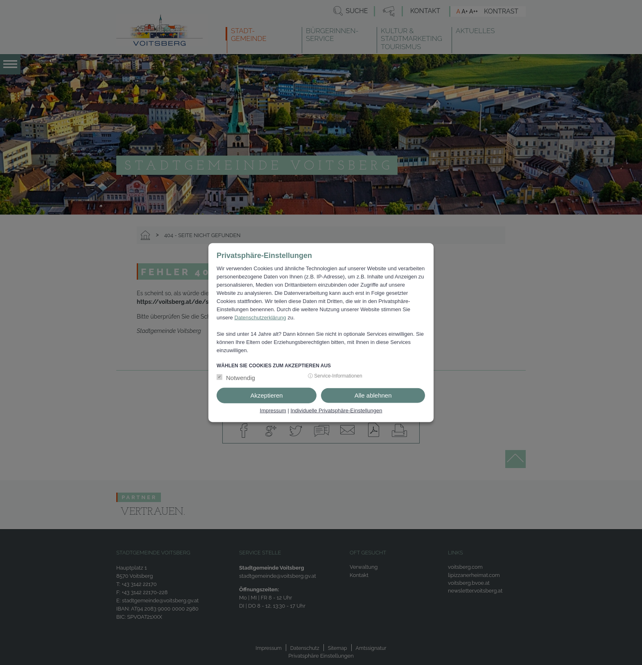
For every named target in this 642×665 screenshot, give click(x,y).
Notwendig (240, 377)
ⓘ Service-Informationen (335, 376)
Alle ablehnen (373, 395)
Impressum (273, 410)
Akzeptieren (266, 395)
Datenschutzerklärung (260, 317)
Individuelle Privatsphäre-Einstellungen (336, 410)
